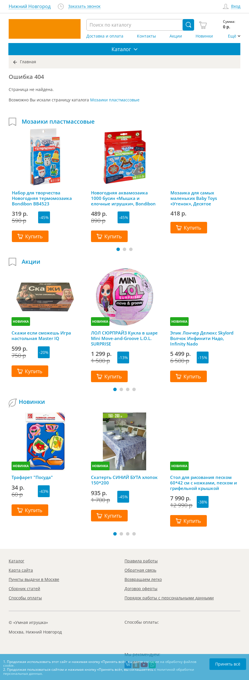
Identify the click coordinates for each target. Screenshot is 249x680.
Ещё (232, 36)
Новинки (204, 36)
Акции (176, 36)
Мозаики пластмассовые (115, 100)
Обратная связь (140, 570)
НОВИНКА (21, 321)
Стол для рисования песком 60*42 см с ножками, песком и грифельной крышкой (203, 483)
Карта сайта (21, 570)
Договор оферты (141, 588)
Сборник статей (24, 588)
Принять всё (227, 664)
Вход (235, 6)
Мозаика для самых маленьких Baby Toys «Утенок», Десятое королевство (193, 198)
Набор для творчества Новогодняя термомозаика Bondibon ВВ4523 (42, 198)
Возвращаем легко (143, 579)
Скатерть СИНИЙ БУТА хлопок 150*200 (124, 480)
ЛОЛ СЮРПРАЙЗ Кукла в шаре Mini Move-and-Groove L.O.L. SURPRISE (124, 338)
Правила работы (141, 561)
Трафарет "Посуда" (32, 477)
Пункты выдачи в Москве (34, 579)
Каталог (16, 561)
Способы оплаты (25, 598)
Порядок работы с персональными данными (169, 598)
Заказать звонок (84, 6)
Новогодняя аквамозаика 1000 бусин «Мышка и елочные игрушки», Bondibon (123, 198)
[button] (118, 249)
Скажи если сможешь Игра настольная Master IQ (41, 335)
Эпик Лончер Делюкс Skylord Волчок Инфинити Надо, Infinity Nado (201, 338)
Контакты (146, 36)
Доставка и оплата (104, 36)
